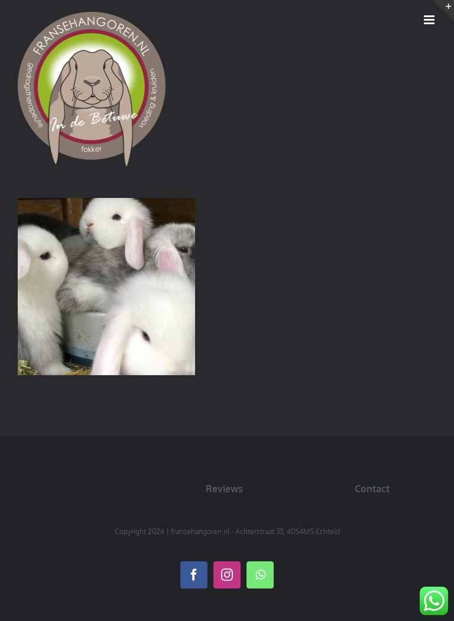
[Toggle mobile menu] (430, 20)
